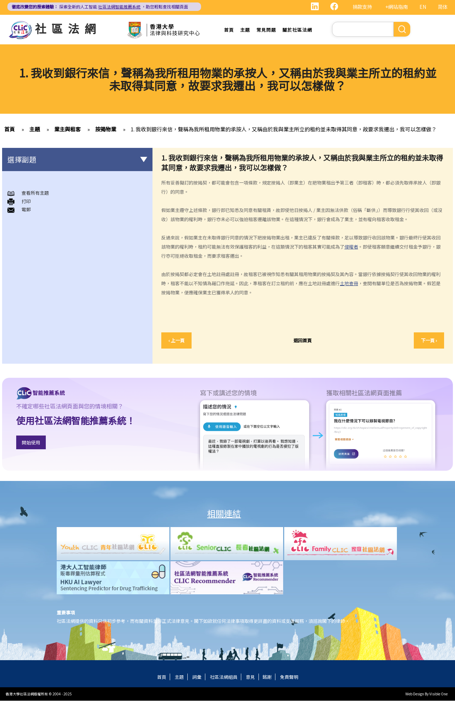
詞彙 (196, 677)
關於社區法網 (297, 29)
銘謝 (267, 677)
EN (422, 6)
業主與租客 (67, 129)
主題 (245, 29)
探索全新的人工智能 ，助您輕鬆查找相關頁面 (100, 7)
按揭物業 (105, 129)
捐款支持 (362, 6)
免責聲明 (289, 677)
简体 (443, 6)
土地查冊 (349, 283)
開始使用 (31, 442)
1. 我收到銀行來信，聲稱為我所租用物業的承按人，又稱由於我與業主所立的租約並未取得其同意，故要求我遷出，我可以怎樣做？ (284, 129)
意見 (250, 677)
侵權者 (351, 247)
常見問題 (266, 29)
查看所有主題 (35, 193)
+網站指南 (396, 6)
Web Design (414, 694)
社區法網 (68, 28)
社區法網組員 (223, 677)
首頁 (229, 29)
